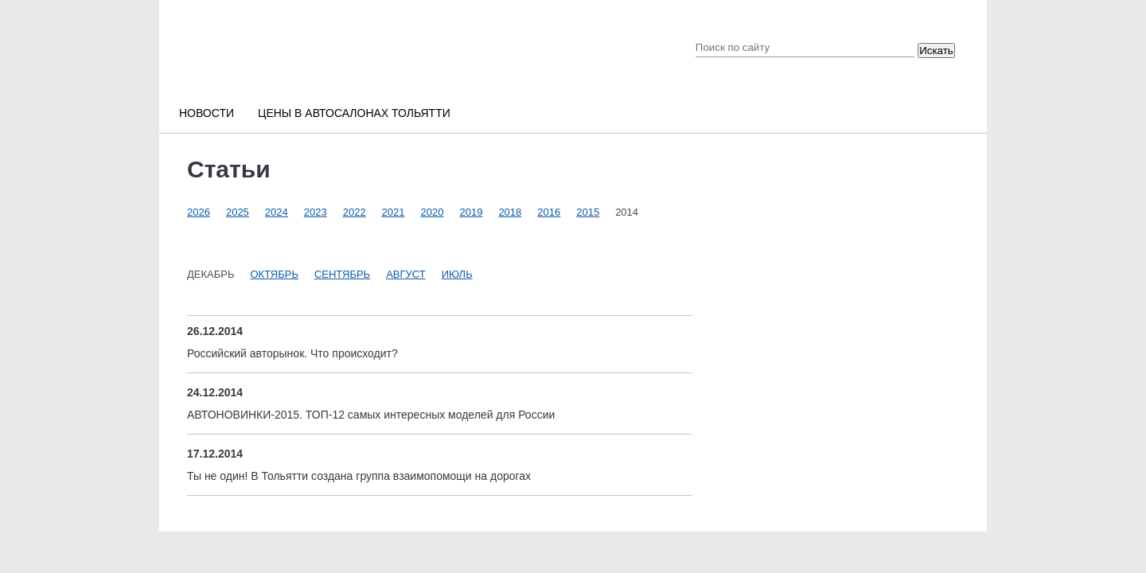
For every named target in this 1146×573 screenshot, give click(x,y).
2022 (354, 212)
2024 (276, 212)
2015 (587, 212)
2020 (432, 212)
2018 (509, 212)
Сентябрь (342, 274)
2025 (237, 212)
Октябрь (274, 274)
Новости (206, 113)
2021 (393, 212)
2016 (548, 212)
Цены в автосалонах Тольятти (354, 113)
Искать (936, 51)
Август (406, 274)
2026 (198, 212)
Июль (457, 274)
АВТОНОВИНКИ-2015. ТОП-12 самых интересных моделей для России (371, 414)
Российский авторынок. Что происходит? (292, 353)
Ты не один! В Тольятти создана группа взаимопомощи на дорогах (359, 476)
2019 (470, 212)
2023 (315, 212)
